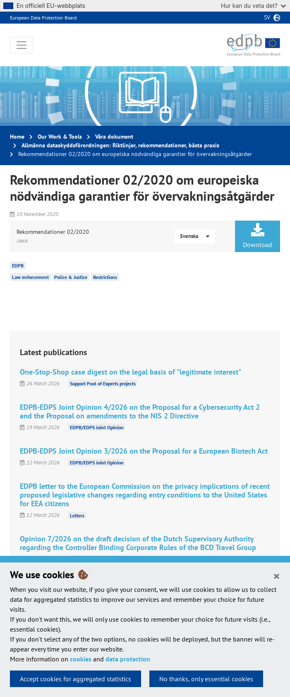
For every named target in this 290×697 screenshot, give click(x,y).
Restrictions (105, 277)
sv (267, 17)
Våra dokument (114, 136)
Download (257, 236)
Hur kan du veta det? (253, 5)
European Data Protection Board (43, 17)
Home (17, 136)
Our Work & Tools (60, 136)
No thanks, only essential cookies (206, 679)
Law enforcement (30, 277)
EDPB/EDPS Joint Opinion (97, 427)
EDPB (18, 265)
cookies (80, 659)
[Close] (276, 575)
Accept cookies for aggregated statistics (75, 679)
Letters (77, 515)
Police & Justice (70, 277)
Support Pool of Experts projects (103, 383)
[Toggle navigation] (21, 45)
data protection (127, 659)
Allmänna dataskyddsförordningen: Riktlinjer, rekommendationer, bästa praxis (120, 145)
